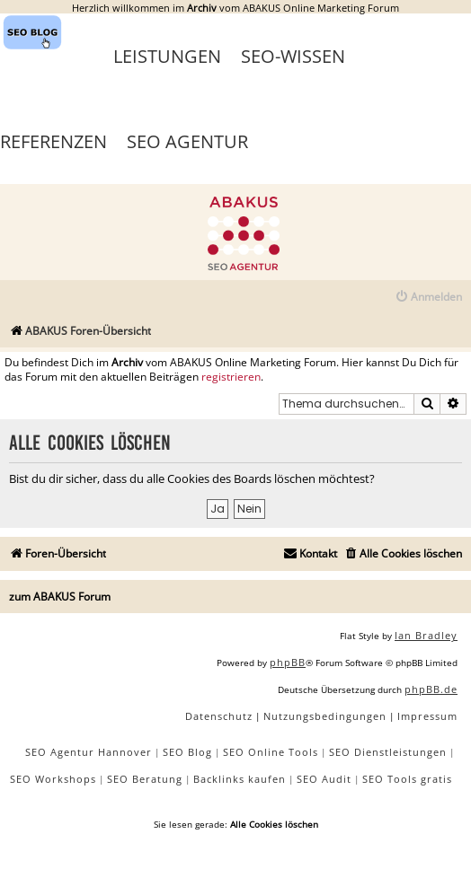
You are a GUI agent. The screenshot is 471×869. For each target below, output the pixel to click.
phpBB (288, 662)
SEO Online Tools (270, 752)
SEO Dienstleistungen (388, 752)
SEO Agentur (187, 141)
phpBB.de (431, 689)
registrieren (231, 377)
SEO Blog (187, 752)
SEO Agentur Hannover (88, 752)
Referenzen (53, 141)
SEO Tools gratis (407, 779)
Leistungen (167, 56)
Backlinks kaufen (239, 779)
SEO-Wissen (293, 56)
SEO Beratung (144, 779)
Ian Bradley (426, 635)
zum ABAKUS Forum (60, 596)
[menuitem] (428, 297)
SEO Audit (324, 779)
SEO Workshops (53, 779)
